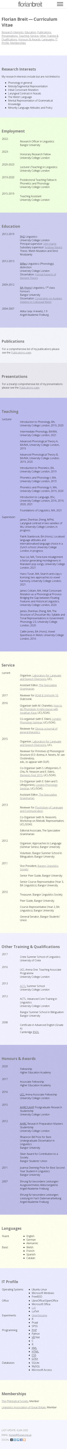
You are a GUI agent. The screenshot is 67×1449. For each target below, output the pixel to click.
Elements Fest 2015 (31, 775)
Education (30, 32)
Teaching (24, 36)
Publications (44, 32)
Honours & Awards (29, 39)
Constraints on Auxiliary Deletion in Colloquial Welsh (41, 300)
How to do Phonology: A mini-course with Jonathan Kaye (41, 709)
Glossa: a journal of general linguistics (38, 730)
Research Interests (13, 32)
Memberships (18, 43)
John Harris (49, 244)
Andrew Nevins (53, 247)
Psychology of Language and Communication (41, 809)
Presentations (10, 36)
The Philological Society (15, 1401)
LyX (34, 1308)
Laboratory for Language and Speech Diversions (40, 677)
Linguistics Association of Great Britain (24, 1407)
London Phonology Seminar (40, 720)
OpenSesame (39, 1315)
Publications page (21, 352)
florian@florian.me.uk (20, 1435)
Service (34, 36)
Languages (48, 39)
